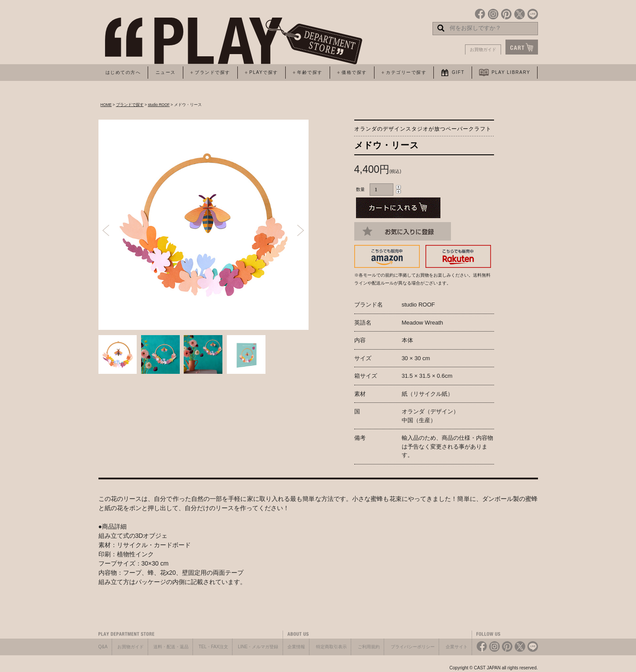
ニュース (166, 72)
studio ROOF (159, 104)
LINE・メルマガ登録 (258, 646)
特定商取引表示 (331, 646)
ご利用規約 (369, 646)
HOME (106, 104)
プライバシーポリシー (413, 646)
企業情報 (296, 646)
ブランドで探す (130, 104)
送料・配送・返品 (171, 646)
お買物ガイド (483, 49)
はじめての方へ (123, 72)
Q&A (103, 646)
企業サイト (457, 646)
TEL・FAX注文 (213, 646)
